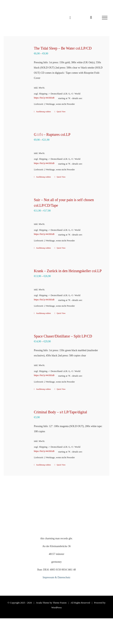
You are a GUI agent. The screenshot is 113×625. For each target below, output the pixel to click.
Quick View (61, 112)
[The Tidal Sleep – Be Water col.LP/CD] (18, 56)
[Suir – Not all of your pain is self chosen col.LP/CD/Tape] (18, 208)
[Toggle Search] (91, 17)
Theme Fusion (60, 602)
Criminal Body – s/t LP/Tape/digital (60, 412)
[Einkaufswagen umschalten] (70, 18)
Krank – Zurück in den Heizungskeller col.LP (68, 271)
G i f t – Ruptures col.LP (52, 134)
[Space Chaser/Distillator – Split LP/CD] (18, 344)
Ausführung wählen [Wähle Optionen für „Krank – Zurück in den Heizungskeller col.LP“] (43, 313)
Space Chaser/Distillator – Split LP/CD (63, 336)
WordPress (56, 607)
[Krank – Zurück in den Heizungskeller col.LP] (18, 279)
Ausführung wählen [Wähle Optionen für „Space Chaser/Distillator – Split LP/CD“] (43, 389)
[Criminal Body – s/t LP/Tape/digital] (18, 420)
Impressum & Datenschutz (56, 577)
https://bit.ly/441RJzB (44, 97)
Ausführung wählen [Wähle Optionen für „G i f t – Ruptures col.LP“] (43, 177)
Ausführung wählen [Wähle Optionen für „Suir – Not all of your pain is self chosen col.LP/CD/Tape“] (43, 248)
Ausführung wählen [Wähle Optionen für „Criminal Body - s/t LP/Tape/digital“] (43, 465)
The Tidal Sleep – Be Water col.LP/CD (63, 48)
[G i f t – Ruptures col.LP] (18, 143)
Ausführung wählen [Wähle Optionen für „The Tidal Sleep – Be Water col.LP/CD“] (43, 112)
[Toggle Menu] (104, 17)
